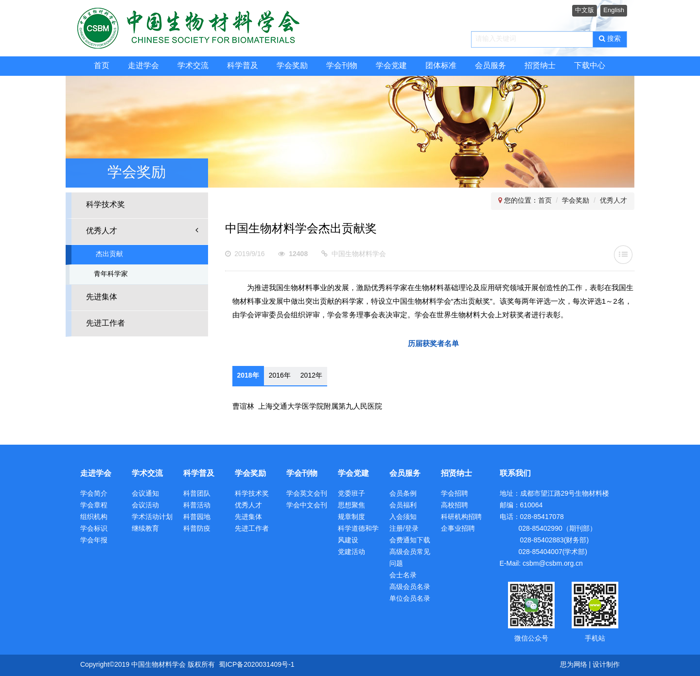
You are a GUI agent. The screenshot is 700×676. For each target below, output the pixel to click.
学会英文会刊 (306, 494)
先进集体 (101, 297)
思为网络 (573, 665)
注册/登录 (404, 529)
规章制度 (351, 517)
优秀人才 (142, 230)
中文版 (584, 10)
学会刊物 (341, 66)
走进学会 (143, 66)
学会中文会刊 (306, 505)
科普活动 (196, 505)
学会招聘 (454, 494)
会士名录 (403, 575)
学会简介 (93, 494)
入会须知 (403, 517)
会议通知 (145, 494)
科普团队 (196, 494)
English (613, 10)
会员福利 (403, 505)
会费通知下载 (409, 540)
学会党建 (391, 66)
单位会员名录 (409, 599)
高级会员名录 (409, 587)
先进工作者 (105, 323)
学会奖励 (292, 66)
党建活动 (351, 552)
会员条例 (403, 494)
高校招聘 (454, 505)
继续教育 (145, 529)
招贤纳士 (540, 66)
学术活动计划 (152, 517)
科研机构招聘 (461, 517)
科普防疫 (196, 529)
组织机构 (93, 517)
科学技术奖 (105, 205)
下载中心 (589, 66)
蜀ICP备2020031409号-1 (257, 665)
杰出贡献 (109, 254)
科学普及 (242, 66)
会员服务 (490, 66)
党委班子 (351, 494)
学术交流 (193, 66)
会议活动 (145, 505)
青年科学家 (111, 274)
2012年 (311, 376)
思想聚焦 (351, 505)
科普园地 (196, 517)
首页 (101, 66)
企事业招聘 (458, 529)
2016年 (280, 376)
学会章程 (93, 505)
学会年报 (93, 540)
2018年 (248, 376)
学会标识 (93, 529)
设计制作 (606, 665)
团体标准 (440, 66)
